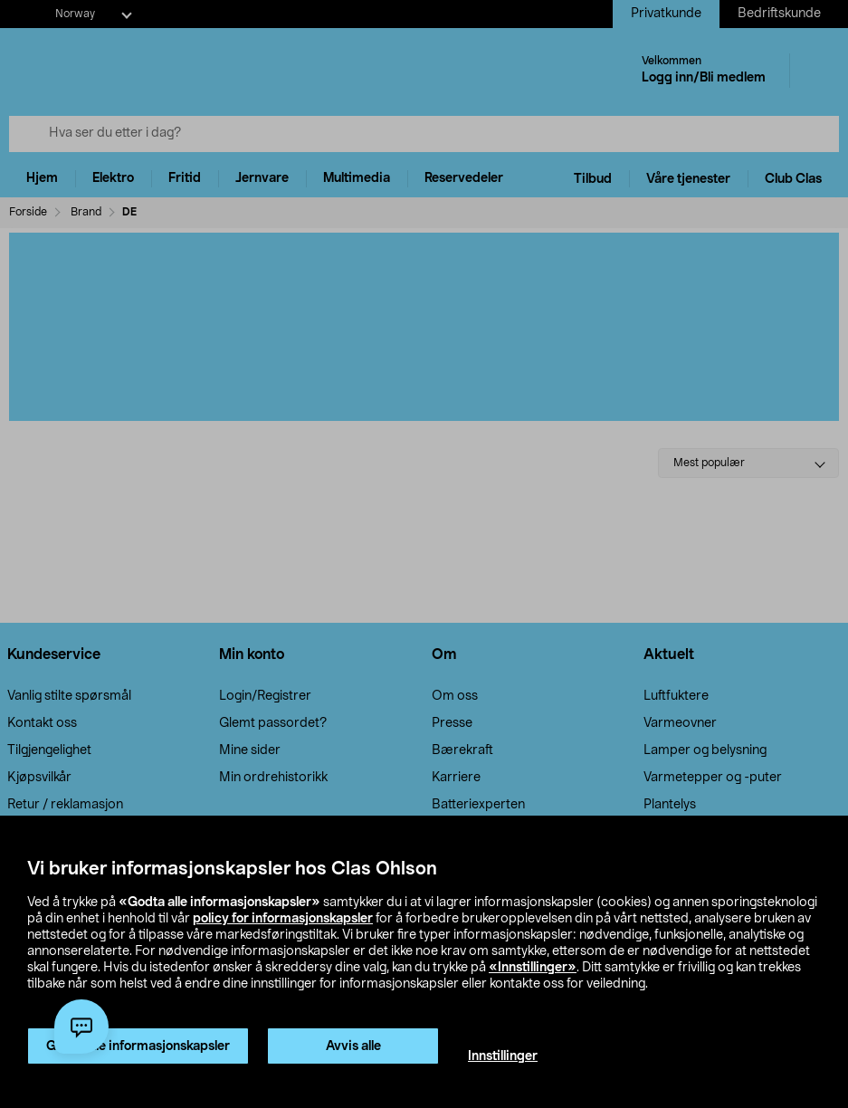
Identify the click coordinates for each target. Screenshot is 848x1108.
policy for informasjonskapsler (283, 918)
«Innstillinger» (532, 967)
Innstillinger (503, 1056)
